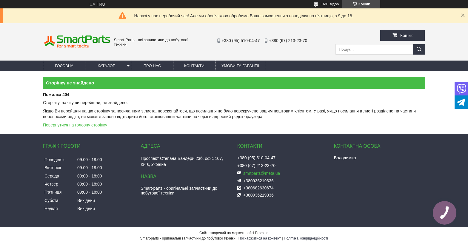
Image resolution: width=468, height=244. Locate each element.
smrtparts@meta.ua (261, 173)
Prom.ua (262, 233)
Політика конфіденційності (306, 238)
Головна (64, 66)
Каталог (106, 66)
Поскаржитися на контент (259, 238)
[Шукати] (419, 49)
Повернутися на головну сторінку (75, 125)
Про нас (152, 66)
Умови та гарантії (240, 66)
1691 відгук (330, 4)
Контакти (194, 66)
